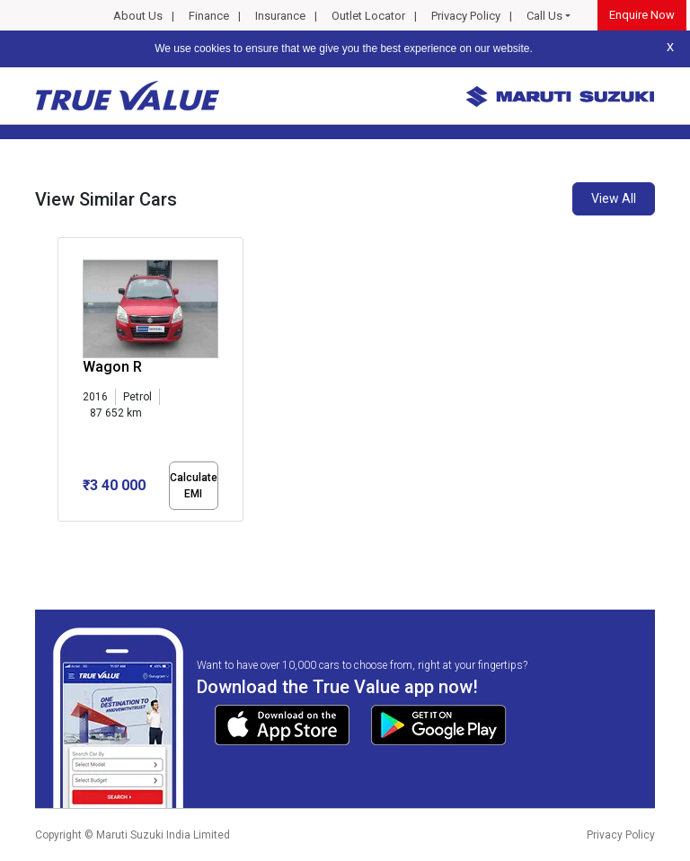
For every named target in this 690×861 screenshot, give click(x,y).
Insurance (280, 15)
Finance (209, 15)
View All (613, 198)
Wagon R (112, 366)
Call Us (544, 15)
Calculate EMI (193, 485)
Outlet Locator (368, 15)
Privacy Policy (465, 15)
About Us (138, 15)
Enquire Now (642, 15)
